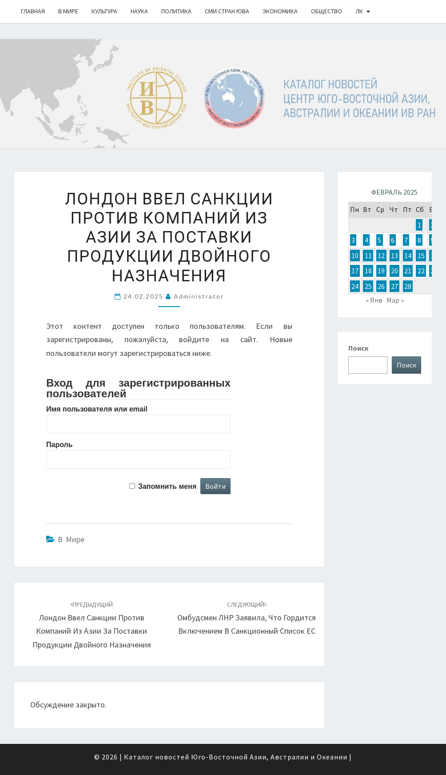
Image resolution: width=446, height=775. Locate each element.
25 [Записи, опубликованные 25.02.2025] (368, 286)
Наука (139, 11)
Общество (326, 11)
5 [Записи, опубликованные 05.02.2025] (379, 240)
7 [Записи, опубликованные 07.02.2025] (406, 240)
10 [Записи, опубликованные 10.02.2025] (354, 255)
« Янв (374, 300)
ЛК (359, 11)
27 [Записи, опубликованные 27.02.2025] (394, 286)
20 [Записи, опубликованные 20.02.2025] (394, 270)
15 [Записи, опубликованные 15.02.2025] (421, 255)
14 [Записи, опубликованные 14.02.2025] (407, 255)
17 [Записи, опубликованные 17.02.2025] (354, 270)
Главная (33, 11)
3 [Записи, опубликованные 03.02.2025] (353, 240)
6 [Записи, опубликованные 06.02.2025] (392, 240)
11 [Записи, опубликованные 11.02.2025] (368, 255)
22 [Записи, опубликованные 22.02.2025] (421, 270)
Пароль (59, 444)
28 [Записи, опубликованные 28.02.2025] (407, 286)
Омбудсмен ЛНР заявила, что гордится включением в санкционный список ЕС (246, 618)
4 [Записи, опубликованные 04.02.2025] (366, 240)
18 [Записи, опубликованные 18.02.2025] (368, 270)
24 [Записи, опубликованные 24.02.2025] (354, 286)
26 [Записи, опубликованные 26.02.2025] (381, 286)
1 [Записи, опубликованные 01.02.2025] (419, 224)
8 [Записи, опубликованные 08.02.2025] (419, 240)
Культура (104, 11)
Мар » (395, 300)
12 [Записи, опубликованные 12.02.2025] (381, 255)
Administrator (199, 296)
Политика (176, 11)
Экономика (280, 11)
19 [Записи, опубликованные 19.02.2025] (381, 270)
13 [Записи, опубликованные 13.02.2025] (394, 255)
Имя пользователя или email (96, 409)
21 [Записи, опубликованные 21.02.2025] (407, 270)
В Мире (68, 11)
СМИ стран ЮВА (227, 11)
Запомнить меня (167, 486)
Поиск (358, 348)
